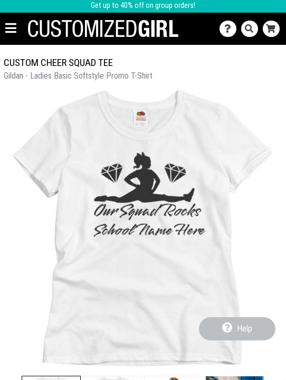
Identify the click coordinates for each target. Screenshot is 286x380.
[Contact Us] (230, 29)
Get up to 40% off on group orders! (143, 5)
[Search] (252, 29)
